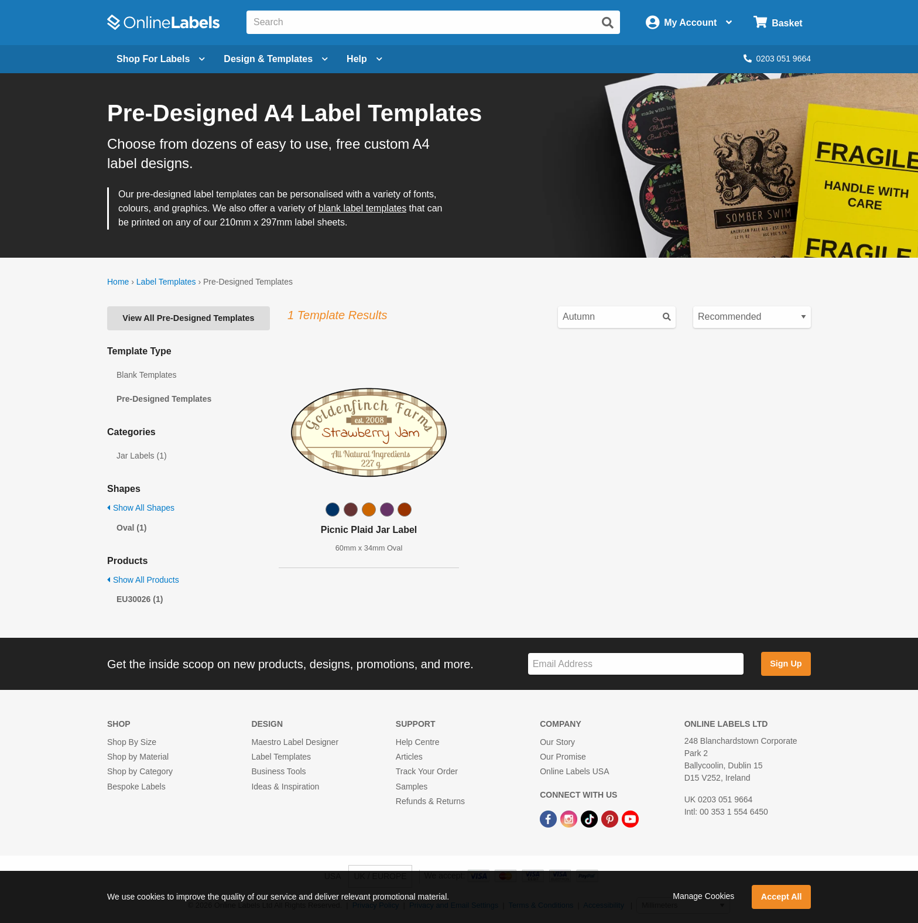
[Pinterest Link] (611, 818)
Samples (411, 786)
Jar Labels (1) (142, 455)
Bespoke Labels (136, 786)
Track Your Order (427, 771)
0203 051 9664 (777, 58)
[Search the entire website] (433, 22)
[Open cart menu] (778, 22)
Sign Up (785, 663)
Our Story (557, 742)
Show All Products (143, 579)
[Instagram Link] (570, 818)
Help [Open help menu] (364, 59)
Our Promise (563, 756)
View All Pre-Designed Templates (188, 318)
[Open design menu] (275, 59)
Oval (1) (131, 527)
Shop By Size (131, 742)
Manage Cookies (703, 896)
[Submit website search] (607, 22)
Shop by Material (138, 756)
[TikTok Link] (590, 818)
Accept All (781, 896)
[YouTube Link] (630, 818)
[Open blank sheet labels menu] (160, 59)
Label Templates (166, 281)
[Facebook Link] (549, 818)
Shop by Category (140, 771)
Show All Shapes (140, 507)
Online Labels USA (574, 771)
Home (118, 281)
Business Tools (278, 771)
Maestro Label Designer (294, 742)
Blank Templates (146, 375)
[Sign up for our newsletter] (636, 664)
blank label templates (362, 208)
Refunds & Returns (430, 801)
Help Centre (418, 742)
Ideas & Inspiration (285, 786)
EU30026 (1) (140, 599)
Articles (409, 756)
